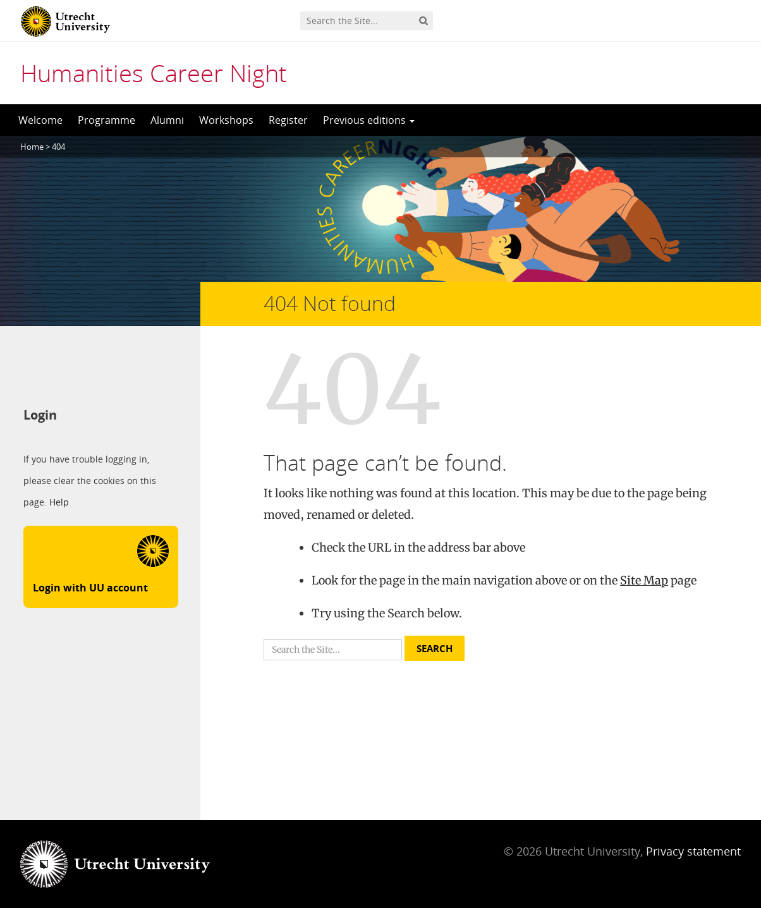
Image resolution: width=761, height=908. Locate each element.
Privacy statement (693, 851)
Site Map (644, 580)
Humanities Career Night (153, 72)
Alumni (167, 120)
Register (288, 120)
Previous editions (369, 120)
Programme (106, 120)
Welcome (40, 120)
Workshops (226, 120)
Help (59, 502)
